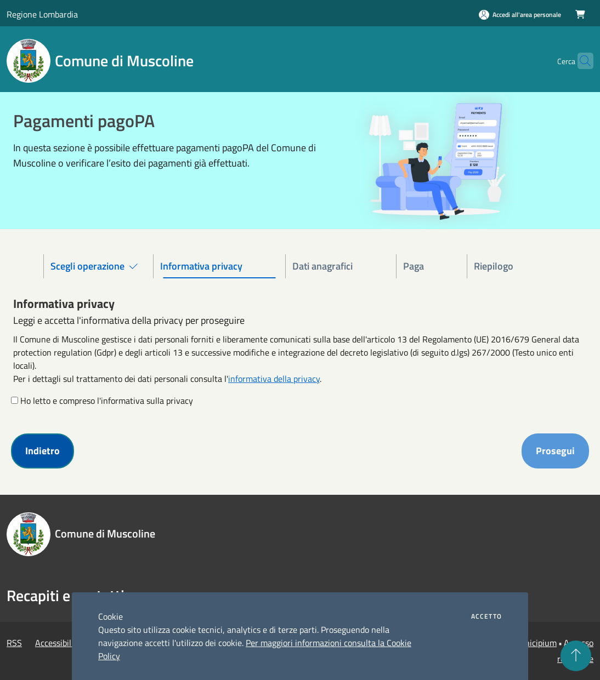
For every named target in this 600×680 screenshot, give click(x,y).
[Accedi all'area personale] (520, 14)
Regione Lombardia (42, 14)
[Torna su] (576, 656)
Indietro (42, 450)
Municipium (535, 642)
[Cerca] (580, 61)
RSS (14, 642)
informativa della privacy (274, 378)
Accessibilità (58, 642)
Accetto (486, 616)
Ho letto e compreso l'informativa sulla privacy (106, 400)
